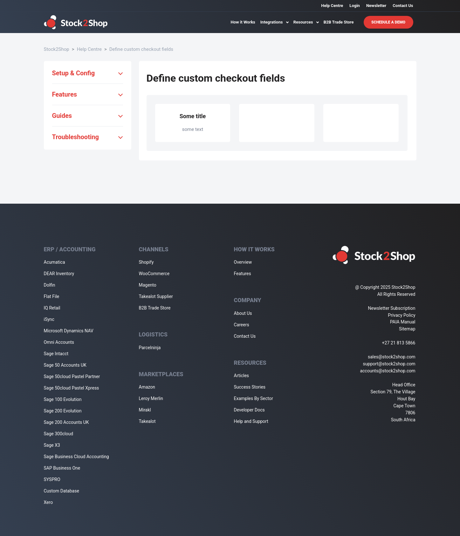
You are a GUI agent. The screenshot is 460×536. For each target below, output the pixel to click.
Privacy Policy (401, 315)
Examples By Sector (253, 398)
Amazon (147, 387)
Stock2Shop (56, 49)
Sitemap (407, 328)
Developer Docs (249, 409)
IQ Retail (52, 307)
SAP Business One (62, 468)
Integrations (274, 22)
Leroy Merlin (151, 398)
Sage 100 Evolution (63, 399)
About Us (243, 313)
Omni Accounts (59, 342)
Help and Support (251, 421)
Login (354, 5)
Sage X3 (52, 445)
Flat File (51, 296)
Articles (241, 375)
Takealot (147, 421)
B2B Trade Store (339, 22)
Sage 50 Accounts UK (65, 365)
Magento (147, 285)
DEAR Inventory (59, 273)
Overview (243, 262)
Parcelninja (150, 347)
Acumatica (54, 262)
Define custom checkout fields (141, 49)
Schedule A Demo (388, 22)
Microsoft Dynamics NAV (68, 330)
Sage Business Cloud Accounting (76, 456)
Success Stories (250, 387)
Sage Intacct (56, 353)
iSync (49, 319)
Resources (306, 22)
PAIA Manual (402, 321)
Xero (48, 502)
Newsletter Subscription (391, 308)
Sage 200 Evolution (63, 410)
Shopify (146, 262)
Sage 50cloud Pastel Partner (72, 376)
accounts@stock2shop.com (387, 370)
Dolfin (49, 285)
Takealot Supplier (156, 296)
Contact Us (403, 5)
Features (242, 273)
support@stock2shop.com (389, 363)
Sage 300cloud (58, 433)
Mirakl (145, 409)
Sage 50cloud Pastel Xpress (71, 387)
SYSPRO (52, 479)
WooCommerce (154, 273)
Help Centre (332, 5)
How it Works (243, 22)
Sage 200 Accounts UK (66, 422)
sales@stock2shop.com (391, 356)
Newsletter (376, 5)
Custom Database (61, 490)
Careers (241, 324)
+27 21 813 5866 (398, 342)
